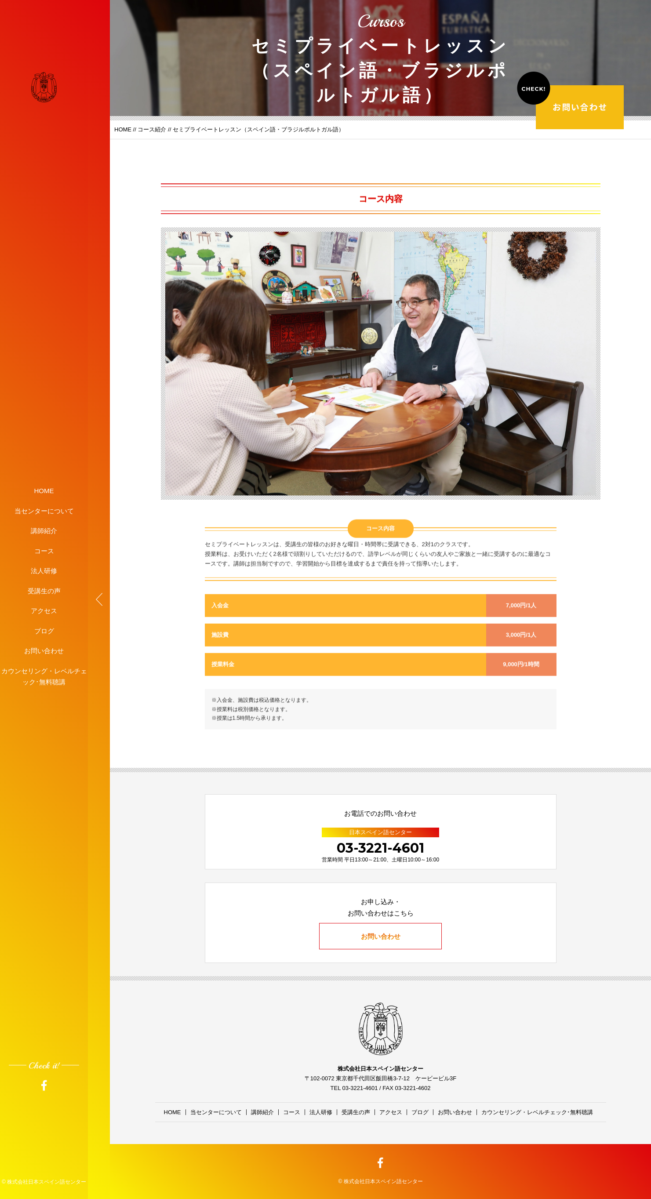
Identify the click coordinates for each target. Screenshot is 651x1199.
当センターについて (44, 510)
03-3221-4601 (380, 848)
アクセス (44, 610)
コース (44, 550)
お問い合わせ (44, 650)
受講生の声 (44, 590)
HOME (44, 490)
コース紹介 (152, 129)
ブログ (44, 630)
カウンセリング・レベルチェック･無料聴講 (44, 676)
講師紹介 (44, 530)
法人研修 (44, 570)
